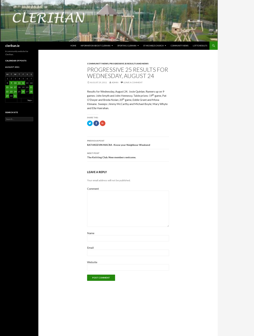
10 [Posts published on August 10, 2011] (15, 83)
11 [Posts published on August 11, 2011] (19, 83)
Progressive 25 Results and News (128, 63)
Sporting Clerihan (126, 45)
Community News (179, 45)
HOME (73, 45)
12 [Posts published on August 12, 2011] (23, 83)
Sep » (29, 100)
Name (90, 233)
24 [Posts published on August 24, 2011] (15, 91)
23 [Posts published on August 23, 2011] (11, 91)
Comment (93, 188)
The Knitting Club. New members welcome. (128, 155)
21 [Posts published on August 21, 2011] (31, 87)
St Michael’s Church (153, 45)
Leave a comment (133, 82)
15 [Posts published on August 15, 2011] (7, 87)
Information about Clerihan (95, 45)
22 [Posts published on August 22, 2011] (7, 91)
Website (92, 262)
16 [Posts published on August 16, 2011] (11, 87)
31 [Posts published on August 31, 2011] (15, 96)
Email (90, 247)
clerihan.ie (12, 46)
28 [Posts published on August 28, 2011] (31, 91)
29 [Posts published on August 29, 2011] (7, 96)
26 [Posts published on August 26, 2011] (23, 91)
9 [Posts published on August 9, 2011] (11, 83)
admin (115, 82)
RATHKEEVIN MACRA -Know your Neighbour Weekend (128, 142)
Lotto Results (200, 45)
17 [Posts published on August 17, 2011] (15, 87)
